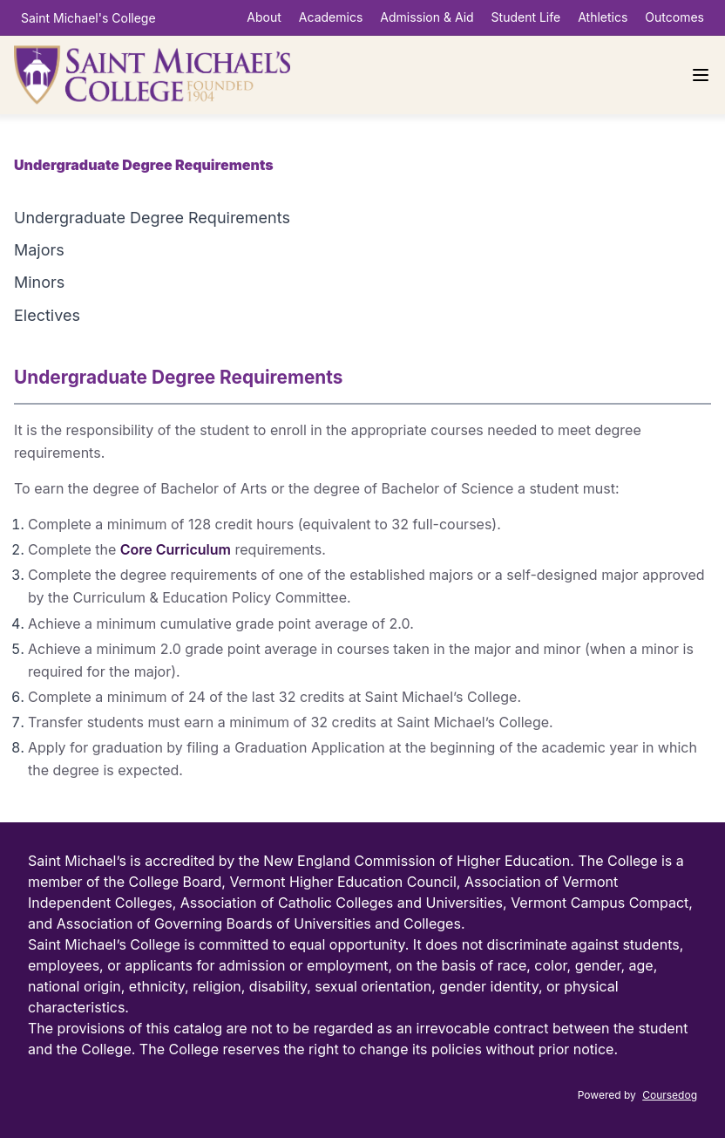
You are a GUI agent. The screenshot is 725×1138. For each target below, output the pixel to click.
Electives (47, 315)
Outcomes (674, 17)
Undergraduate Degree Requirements (152, 217)
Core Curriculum (175, 549)
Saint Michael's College (88, 17)
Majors (39, 250)
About (264, 17)
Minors (39, 282)
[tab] (362, 217)
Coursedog (669, 1094)
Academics (330, 17)
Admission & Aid (426, 17)
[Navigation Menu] (700, 75)
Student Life (526, 17)
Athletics (602, 17)
